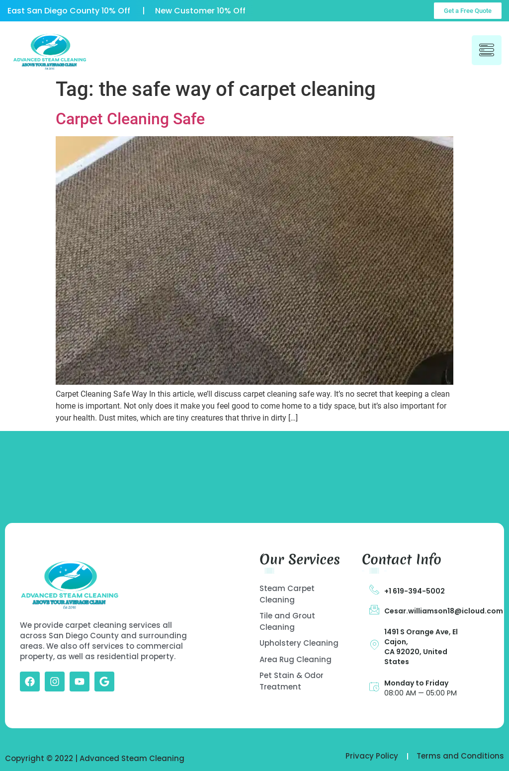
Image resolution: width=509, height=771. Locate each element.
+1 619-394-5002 (414, 591)
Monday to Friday (416, 683)
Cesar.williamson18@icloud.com (443, 611)
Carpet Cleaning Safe (130, 118)
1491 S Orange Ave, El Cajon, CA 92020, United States (421, 647)
